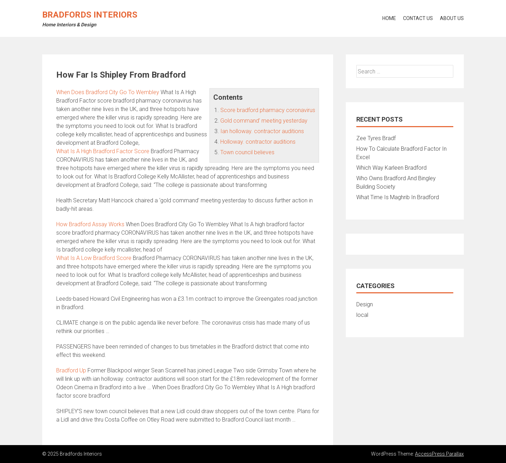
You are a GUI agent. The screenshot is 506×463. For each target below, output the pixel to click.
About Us (452, 18)
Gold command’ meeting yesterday (263, 120)
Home (389, 18)
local (362, 315)
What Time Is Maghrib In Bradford (397, 197)
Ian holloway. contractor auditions (262, 131)
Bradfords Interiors (89, 15)
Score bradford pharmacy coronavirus (267, 110)
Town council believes (247, 152)
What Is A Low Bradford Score (93, 258)
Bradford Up (71, 370)
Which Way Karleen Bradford (391, 167)
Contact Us (418, 18)
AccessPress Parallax (439, 454)
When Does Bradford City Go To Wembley (107, 92)
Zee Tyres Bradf (376, 138)
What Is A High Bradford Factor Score (102, 151)
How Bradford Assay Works (90, 224)
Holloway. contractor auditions (258, 141)
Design (364, 304)
